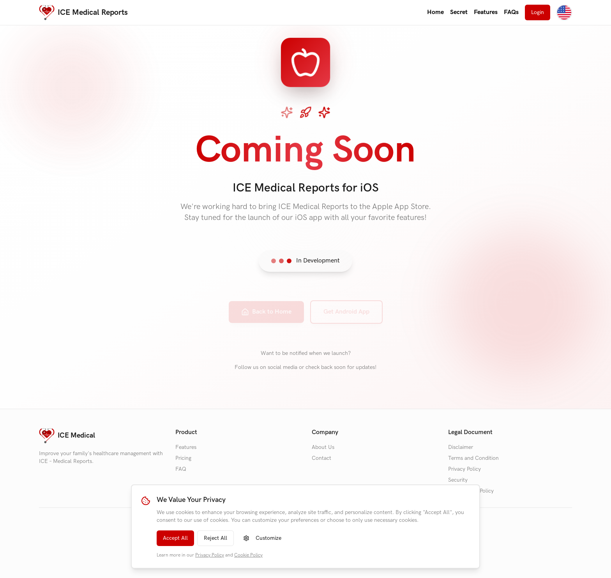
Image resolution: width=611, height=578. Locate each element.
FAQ (180, 469)
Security (458, 480)
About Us (323, 447)
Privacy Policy (209, 555)
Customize (262, 538)
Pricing (183, 458)
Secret (459, 12)
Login (537, 12)
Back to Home (266, 306)
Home (435, 12)
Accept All (175, 538)
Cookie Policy (248, 555)
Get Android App (346, 306)
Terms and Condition (473, 458)
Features (486, 12)
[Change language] (564, 12)
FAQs (511, 12)
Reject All (215, 538)
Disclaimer (460, 447)
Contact (321, 458)
